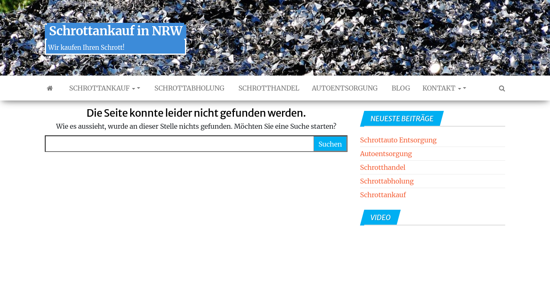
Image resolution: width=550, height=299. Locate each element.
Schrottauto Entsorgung (398, 140)
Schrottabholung (188, 88)
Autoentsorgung (345, 88)
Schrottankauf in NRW (115, 31)
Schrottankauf (101, 88)
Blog (400, 88)
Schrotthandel (268, 88)
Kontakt (441, 88)
